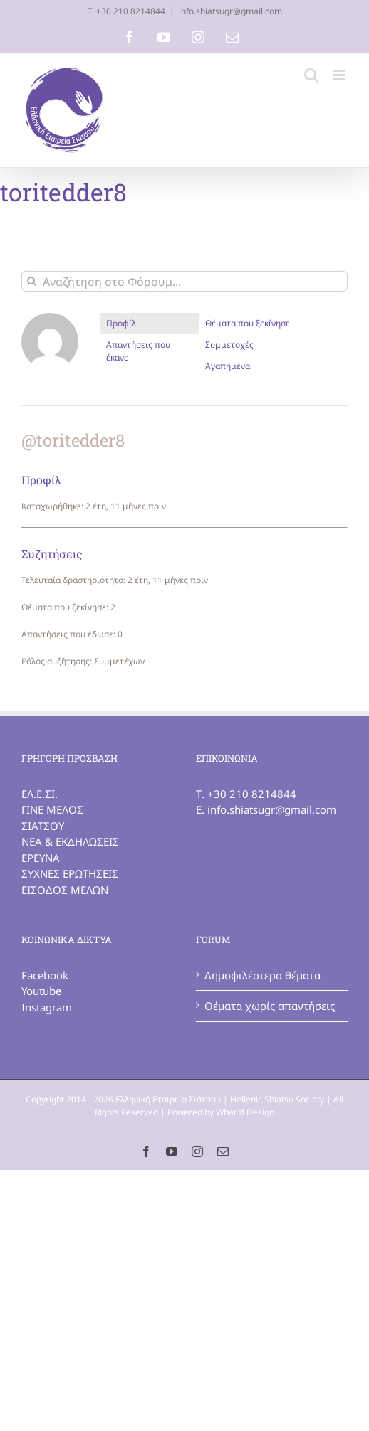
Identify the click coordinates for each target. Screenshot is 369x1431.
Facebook (44, 975)
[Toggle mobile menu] (340, 75)
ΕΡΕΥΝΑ (40, 858)
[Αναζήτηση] (31, 281)
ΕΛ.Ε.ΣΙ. (39, 794)
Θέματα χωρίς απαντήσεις (269, 1006)
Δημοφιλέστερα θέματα (262, 975)
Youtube (41, 991)
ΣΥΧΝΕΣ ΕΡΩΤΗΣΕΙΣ (69, 873)
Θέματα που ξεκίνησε (247, 323)
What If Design (245, 1112)
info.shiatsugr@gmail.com (230, 11)
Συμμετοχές (229, 345)
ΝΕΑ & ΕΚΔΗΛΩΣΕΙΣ (70, 841)
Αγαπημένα (227, 366)
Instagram (46, 1007)
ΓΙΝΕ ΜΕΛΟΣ (52, 809)
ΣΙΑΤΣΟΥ (42, 826)
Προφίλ (121, 323)
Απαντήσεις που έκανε (138, 351)
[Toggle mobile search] (311, 75)
